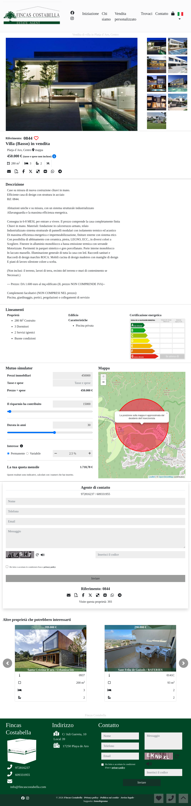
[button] (7, 663)
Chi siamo (106, 16)
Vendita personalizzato (125, 16)
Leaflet (152, 477)
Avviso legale (127, 797)
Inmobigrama (101, 801)
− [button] (103, 382)
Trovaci (146, 14)
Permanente (18, 453)
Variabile (35, 453)
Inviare (95, 578)
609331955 (103, 494)
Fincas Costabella (73, 797)
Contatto (161, 14)
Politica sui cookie (109, 797)
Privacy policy (91, 797)
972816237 (87, 494)
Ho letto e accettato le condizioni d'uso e (33, 567)
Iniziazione (90, 14)
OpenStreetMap (166, 477)
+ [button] (103, 377)
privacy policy (50, 567)
